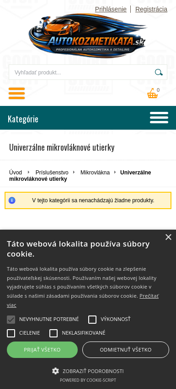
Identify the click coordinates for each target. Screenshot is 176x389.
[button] (88, 370)
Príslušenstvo (52, 172)
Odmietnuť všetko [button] (125, 349)
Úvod (15, 172)
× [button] (168, 237)
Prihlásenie (111, 9)
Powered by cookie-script (88, 380)
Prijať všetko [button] (42, 349)
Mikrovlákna (95, 172)
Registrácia (151, 9)
